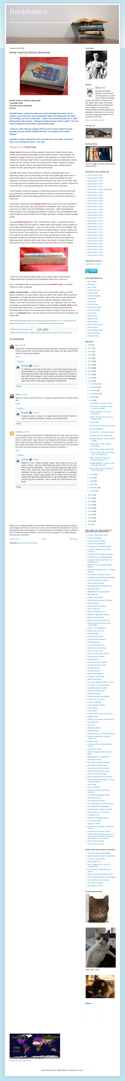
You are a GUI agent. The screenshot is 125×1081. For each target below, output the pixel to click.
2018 (90, 371)
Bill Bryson (91, 284)
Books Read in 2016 (95, 229)
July (91, 400)
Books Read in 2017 (95, 232)
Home (44, 539)
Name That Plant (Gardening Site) (100, 874)
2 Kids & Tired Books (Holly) (98, 535)
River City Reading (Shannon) (99, 762)
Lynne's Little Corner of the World (100, 714)
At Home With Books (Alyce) (98, 580)
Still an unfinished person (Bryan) (100, 777)
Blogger (80, 1070)
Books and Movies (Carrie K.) (98, 620)
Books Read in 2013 (95, 221)
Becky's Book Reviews (96, 583)
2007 (90, 518)
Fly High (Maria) (94, 671)
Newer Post (14, 539)
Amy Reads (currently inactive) (99, 575)
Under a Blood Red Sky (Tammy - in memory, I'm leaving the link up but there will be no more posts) (101, 836)
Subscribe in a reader (93, 264)
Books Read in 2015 (95, 227)
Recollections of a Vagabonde (99, 757)
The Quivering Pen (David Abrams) (101, 804)
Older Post (74, 539)
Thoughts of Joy (94, 815)
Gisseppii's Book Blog (96, 676)
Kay (17, 345)
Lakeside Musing (94, 694)
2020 (90, 365)
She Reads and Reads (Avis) (98, 771)
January (93, 491)
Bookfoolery (29, 12)
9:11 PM (35, 413)
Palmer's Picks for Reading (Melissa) (101, 734)
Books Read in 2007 (95, 204)
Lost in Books (93, 708)
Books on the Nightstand (97, 628)
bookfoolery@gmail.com (31, 323)
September (94, 394)
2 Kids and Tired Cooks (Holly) (99, 853)
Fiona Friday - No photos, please (102, 432)
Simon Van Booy (94, 333)
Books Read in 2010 (95, 212)
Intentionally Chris (94, 862)
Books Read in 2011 (95, 215)
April (92, 481)
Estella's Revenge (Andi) (97, 665)
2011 (90, 505)
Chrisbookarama (94, 642)
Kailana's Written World (96, 691)
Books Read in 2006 (95, 201)
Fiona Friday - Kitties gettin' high (102, 449)
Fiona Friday (94, 422)
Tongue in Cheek (94, 824)
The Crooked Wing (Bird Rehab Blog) (101, 877)
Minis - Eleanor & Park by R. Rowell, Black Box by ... (100, 459)
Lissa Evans (92, 313)
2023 (90, 355)
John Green (92, 302)
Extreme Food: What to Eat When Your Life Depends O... (102, 453)
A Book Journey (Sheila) (97, 541)
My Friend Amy (93, 722)
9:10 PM (35, 366)
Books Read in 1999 (95, 181)
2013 (90, 498)
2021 (90, 361)
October (93, 390)
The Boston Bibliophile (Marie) (99, 795)
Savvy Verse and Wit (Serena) (99, 768)
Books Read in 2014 (95, 224)
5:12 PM (24, 394)
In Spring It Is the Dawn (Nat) (98, 685)
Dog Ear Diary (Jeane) (96, 656)
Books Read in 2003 (95, 192)
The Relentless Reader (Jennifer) (100, 809)
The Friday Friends (95, 798)
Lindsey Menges (94, 310)
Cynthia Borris (93, 293)
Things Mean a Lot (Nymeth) (98, 812)
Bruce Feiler (92, 287)
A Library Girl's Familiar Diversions (100, 554)
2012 (90, 501)
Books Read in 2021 (95, 244)
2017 (90, 374)
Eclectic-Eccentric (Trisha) (97, 662)
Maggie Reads (93, 716)
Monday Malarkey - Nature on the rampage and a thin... (102, 464)
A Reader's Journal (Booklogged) (100, 557)
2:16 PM (22, 345)
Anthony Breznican (22, 332)
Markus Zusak (93, 319)
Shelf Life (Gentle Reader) (97, 774)
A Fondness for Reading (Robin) (100, 546)
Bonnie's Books (93, 603)
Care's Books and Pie (96, 636)
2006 (90, 521)
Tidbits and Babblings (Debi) (98, 818)
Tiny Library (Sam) (94, 821)
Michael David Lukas (95, 324)
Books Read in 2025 (95, 255)
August (93, 397)
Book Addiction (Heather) (97, 606)
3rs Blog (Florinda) (94, 538)
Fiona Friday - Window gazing (101, 403)
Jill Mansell (92, 299)
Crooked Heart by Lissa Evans (101, 435)
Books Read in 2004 (95, 195)
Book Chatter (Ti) (94, 609)
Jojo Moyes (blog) (94, 307)
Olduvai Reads (93, 731)
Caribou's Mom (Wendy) (97, 639)
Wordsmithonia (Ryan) (96, 841)
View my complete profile (94, 120)
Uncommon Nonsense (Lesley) (99, 831)
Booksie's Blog (93, 634)
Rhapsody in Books (95, 759)
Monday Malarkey (96, 429)
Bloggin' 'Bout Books (95, 597)
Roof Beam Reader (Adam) (98, 765)
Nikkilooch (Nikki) (94, 728)
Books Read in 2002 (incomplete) (100, 189)
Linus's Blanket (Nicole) (96, 705)
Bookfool (25, 366)
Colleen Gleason (94, 290)
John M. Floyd (93, 304)
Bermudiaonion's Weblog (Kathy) (100, 586)
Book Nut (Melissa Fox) (96, 612)
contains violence (35, 332)
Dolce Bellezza (93, 659)
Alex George (92, 281)
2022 (90, 358)
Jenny (17, 394)
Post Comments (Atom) (28, 543)
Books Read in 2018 (95, 235)
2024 (90, 352)
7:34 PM (35, 459)
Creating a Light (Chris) (96, 859)
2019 (90, 368)
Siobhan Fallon (93, 336)
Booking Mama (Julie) (96, 617)
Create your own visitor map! (20, 1061)
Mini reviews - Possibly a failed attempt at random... (101, 407)
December (94, 384)
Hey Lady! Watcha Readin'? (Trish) (100, 682)
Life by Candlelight (94, 702)
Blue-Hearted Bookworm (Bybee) (100, 600)
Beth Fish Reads (94, 589)
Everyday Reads (94, 668)
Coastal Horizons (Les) (96, 645)
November (94, 387)
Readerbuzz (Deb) (94, 749)
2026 (90, 345)
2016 (90, 378)
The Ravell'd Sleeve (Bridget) (98, 806)
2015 (90, 381)
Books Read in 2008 (95, 207)
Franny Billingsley (94, 296)
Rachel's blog (93, 741)
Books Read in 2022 (95, 246)
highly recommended (49, 332)
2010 (90, 508)
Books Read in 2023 (95, 249)
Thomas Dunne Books (64, 332)
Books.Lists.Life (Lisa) (96, 631)
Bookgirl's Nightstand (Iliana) (98, 614)
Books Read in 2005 (95, 198)
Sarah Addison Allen (95, 330)
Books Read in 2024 (95, 252)
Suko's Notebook (94, 787)
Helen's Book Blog (94, 679)
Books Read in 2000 (95, 184)
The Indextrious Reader (96, 801)
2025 (90, 348)
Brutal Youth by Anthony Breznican (102, 426)
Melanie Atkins (93, 322)
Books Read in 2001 (95, 186)
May (92, 478)
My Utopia (91, 725)
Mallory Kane (92, 316)
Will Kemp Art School (95, 886)
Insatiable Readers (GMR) (97, 688)
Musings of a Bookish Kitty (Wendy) (101, 719)
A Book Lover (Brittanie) (96, 544)
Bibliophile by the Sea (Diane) (99, 592)
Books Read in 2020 (95, 241)
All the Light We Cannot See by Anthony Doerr (101, 418)
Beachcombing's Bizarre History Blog (101, 856)
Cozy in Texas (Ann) (95, 651)
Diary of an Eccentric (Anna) (98, 654)
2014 (90, 495)
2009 (90, 511)
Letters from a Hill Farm (96, 699)
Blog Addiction (93, 594)
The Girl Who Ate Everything (98, 880)
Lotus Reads (92, 711)
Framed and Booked (95, 674)
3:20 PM (26, 432)
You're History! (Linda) (96, 844)
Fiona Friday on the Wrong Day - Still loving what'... (102, 469)
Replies (21, 361)
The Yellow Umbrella (95, 883)
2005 (90, 524)
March (92, 484)
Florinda (18, 432)
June (92, 474)
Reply (17, 357)
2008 (90, 515)
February (93, 488)
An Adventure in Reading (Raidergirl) (101, 577)
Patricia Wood (93, 327)
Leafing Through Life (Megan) (99, 696)
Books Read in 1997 (95, 175)
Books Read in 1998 (95, 178)
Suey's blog (92, 784)
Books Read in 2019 (95, 238)
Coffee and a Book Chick (97, 648)
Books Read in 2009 (95, 209)
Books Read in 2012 (95, 218)
